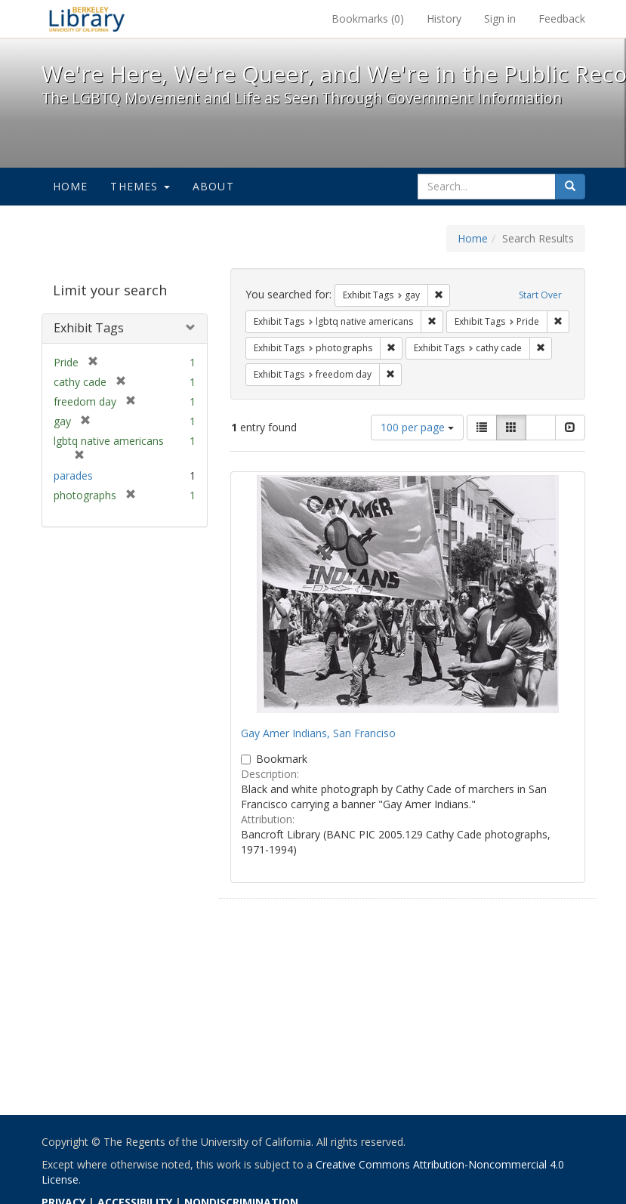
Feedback (561, 18)
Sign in (500, 18)
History (444, 18)
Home (70, 186)
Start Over (540, 295)
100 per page (417, 427)
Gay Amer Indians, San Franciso (318, 733)
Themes (139, 186)
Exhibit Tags (89, 328)
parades (73, 475)
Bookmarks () (368, 18)
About (213, 186)
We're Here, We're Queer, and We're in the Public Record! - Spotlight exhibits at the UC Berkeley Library (86, 19)
